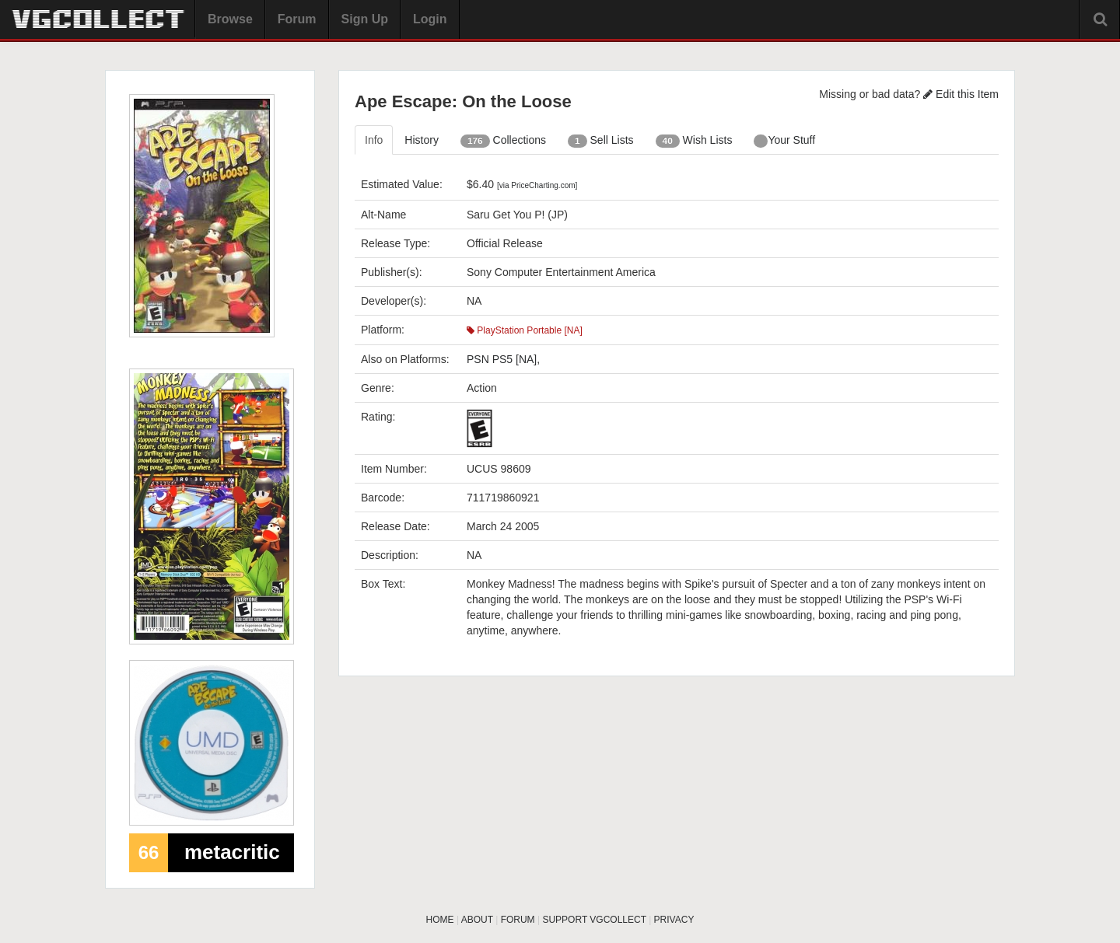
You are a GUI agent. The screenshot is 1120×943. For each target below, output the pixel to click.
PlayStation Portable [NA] (525, 330)
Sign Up (364, 19)
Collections (503, 141)
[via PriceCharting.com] (537, 185)
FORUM (518, 919)
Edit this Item (961, 94)
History (421, 140)
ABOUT (477, 919)
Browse (230, 19)
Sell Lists (601, 141)
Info (374, 140)
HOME (440, 919)
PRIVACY (674, 919)
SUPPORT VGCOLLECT (594, 919)
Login (430, 19)
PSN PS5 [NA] (502, 359)
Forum (297, 19)
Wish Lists (694, 141)
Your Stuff (784, 141)
